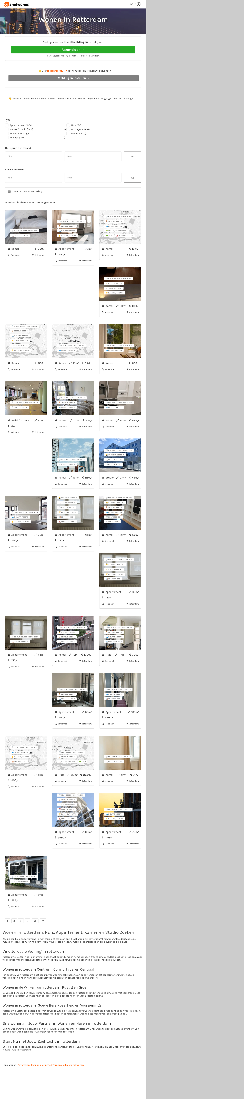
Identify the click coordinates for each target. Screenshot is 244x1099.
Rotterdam (39, 39)
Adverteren (24, 1077)
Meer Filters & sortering (27, 204)
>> (43, 933)
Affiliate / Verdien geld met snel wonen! (63, 1077)
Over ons (36, 1077)
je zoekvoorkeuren (57, 83)
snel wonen (10, 1077)
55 (35, 933)
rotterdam (32, 945)
